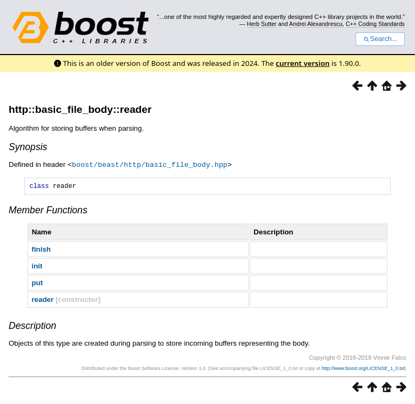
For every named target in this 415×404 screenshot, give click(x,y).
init (36, 267)
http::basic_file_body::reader (80, 109)
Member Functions (48, 211)
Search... (380, 39)
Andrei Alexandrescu (316, 24)
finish (41, 250)
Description (32, 326)
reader (42, 301)
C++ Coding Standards (375, 24)
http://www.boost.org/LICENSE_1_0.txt (363, 369)
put (37, 284)
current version (303, 63)
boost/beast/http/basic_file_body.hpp (149, 164)
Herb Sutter (262, 24)
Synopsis (28, 147)
